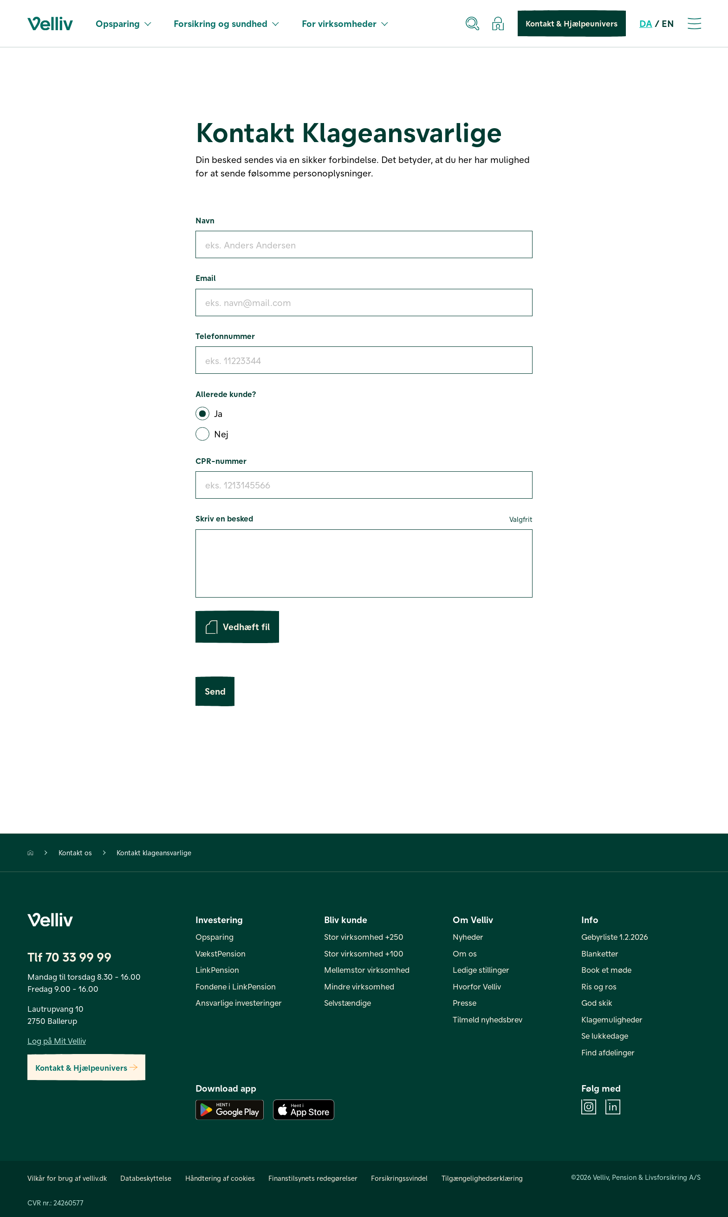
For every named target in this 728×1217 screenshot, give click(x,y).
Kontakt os (75, 853)
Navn (204, 220)
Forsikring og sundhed (226, 23)
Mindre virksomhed (359, 986)
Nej (221, 433)
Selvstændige (347, 1002)
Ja (218, 413)
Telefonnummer (225, 335)
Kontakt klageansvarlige (154, 853)
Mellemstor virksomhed (367, 969)
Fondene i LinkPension (235, 986)
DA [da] (645, 23)
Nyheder (468, 936)
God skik (596, 1002)
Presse (464, 1002)
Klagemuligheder (612, 1019)
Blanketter (599, 953)
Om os (465, 953)
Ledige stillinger (481, 969)
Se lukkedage (604, 1036)
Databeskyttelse (145, 1178)
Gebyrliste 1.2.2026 (614, 936)
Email (205, 277)
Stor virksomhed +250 (363, 936)
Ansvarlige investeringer (238, 1002)
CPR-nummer (221, 460)
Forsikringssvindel (399, 1178)
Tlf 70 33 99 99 (69, 957)
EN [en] (668, 23)
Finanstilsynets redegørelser (313, 1178)
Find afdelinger (608, 1052)
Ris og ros (599, 986)
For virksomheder (345, 23)
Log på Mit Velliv (56, 1040)
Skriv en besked (363, 519)
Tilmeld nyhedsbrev (487, 1019)
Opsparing (123, 23)
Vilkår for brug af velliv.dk (67, 1178)
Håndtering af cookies (220, 1178)
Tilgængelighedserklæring (482, 1178)
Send (214, 691)
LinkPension (217, 969)
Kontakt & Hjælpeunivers (571, 23)
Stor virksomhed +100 (363, 953)
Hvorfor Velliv (477, 986)
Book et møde (606, 969)
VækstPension (220, 953)
